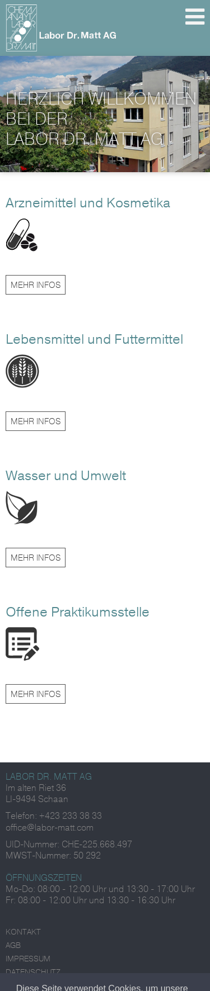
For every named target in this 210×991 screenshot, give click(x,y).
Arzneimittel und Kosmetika (88, 203)
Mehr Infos (36, 285)
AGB (13, 945)
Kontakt (23, 932)
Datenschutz (33, 972)
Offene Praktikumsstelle (78, 612)
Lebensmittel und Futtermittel (94, 339)
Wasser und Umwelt (66, 476)
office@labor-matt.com (50, 827)
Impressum (28, 959)
